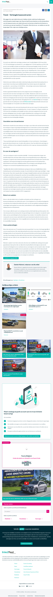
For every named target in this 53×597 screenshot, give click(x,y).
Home (15, 572)
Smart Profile (26, 584)
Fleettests (16, 586)
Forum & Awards (27, 578)
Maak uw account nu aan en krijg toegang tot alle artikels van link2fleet (22, 436)
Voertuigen (38, 517)
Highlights (15, 280)
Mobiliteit (7, 517)
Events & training (27, 572)
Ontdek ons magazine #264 (11, 258)
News (15, 575)
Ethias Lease (27, 101)
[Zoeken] (47, 509)
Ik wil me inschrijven (26, 541)
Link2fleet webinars (28, 575)
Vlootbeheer (22, 280)
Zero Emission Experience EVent (31, 581)
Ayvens (35, 99)
